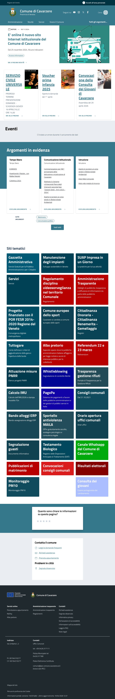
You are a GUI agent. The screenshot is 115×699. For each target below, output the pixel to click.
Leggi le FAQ (63, 628)
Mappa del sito (12, 685)
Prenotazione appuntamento (17, 610)
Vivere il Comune (57, 21)
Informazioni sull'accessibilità (69, 624)
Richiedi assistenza (66, 610)
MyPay (9, 613)
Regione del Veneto (13, 2)
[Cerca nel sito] (105, 12)
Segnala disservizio (66, 613)
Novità (30, 21)
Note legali (63, 631)
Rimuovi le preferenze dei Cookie (18, 691)
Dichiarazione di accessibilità (69, 621)
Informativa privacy (66, 617)
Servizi (41, 21)
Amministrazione (15, 21)
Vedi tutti (57, 227)
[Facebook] (85, 12)
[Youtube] (72, 12)
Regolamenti (37, 613)
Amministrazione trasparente (44, 610)
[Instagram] (76, 12)
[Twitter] (81, 12)
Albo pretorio (12, 617)
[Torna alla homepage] (44, 595)
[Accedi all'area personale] (95, 2)
